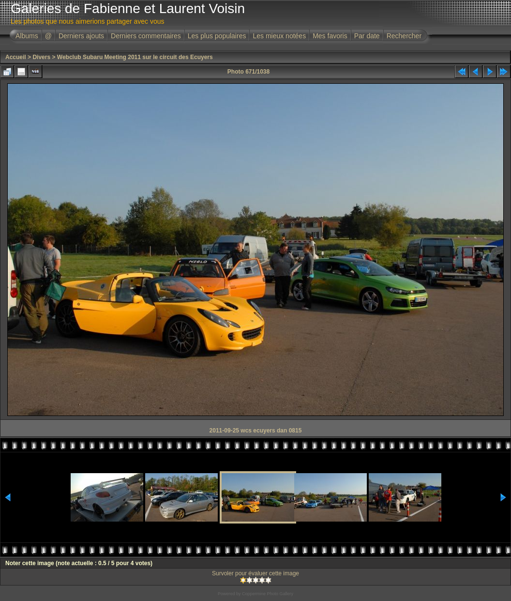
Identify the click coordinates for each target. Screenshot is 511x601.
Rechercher (404, 36)
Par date (367, 36)
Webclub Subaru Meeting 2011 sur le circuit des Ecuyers (135, 57)
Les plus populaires (217, 36)
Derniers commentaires (146, 36)
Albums (26, 36)
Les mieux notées (279, 36)
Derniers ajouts (81, 36)
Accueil (15, 57)
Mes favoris (330, 36)
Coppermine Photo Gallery (267, 593)
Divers (41, 57)
